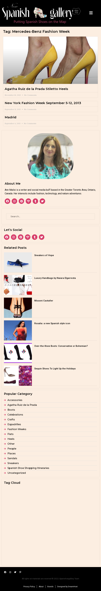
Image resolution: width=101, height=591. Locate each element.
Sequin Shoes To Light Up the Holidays (55, 368)
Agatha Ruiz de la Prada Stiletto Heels (36, 89)
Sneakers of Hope (44, 255)
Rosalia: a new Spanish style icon (52, 323)
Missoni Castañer (43, 300)
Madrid (10, 117)
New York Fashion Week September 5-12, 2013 (43, 103)
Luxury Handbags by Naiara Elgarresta (55, 278)
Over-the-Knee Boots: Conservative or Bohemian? (61, 346)
